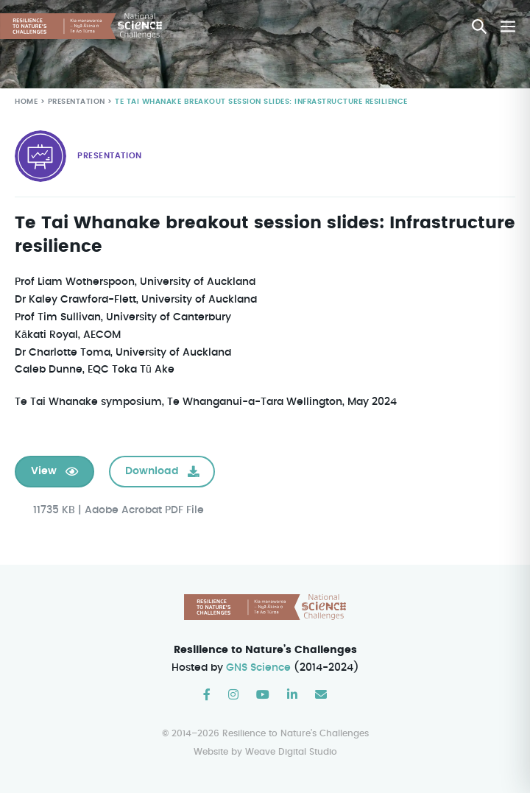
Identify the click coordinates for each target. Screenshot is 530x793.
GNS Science (259, 667)
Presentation (75, 102)
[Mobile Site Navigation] (508, 26)
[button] (479, 26)
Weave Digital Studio (291, 752)
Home (26, 102)
